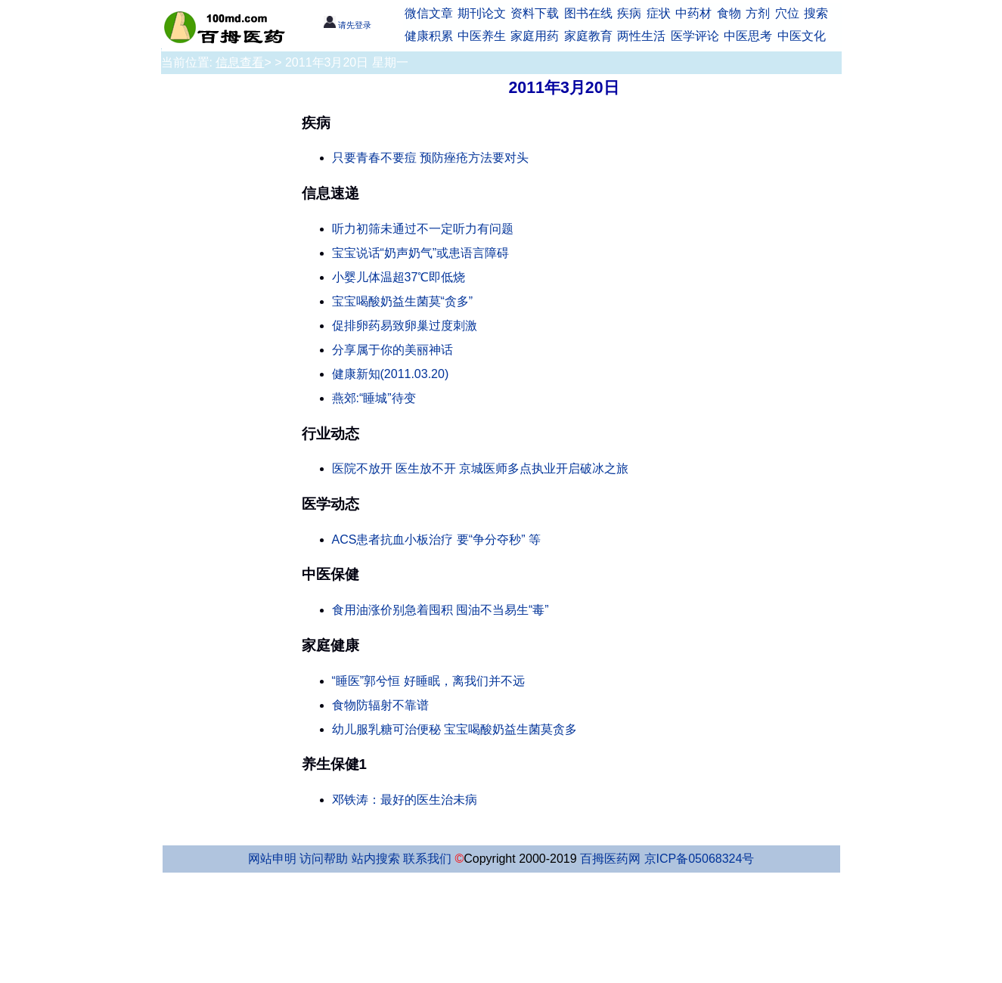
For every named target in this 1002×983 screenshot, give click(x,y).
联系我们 (427, 858)
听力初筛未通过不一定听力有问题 (422, 228)
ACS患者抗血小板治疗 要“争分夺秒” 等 (436, 539)
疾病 (629, 13)
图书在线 (588, 13)
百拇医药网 (610, 858)
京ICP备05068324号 (699, 858)
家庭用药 (534, 35)
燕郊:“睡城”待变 (374, 398)
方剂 (758, 13)
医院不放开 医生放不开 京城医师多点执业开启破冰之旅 (480, 468)
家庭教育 (588, 35)
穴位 (787, 13)
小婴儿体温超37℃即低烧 (399, 277)
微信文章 (429, 13)
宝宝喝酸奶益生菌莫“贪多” (402, 301)
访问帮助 (323, 858)
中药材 (693, 13)
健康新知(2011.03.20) (390, 373)
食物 (729, 13)
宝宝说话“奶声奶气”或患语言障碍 (421, 253)
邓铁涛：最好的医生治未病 (404, 799)
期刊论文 (482, 13)
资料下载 (534, 13)
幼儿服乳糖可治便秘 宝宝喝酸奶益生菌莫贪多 (454, 729)
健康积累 (429, 35)
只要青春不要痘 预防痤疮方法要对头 (430, 157)
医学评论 (695, 35)
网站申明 (272, 858)
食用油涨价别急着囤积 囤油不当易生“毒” (440, 609)
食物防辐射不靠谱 (380, 705)
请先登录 (347, 24)
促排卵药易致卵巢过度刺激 (404, 325)
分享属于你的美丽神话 (392, 349)
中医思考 (748, 35)
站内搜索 (376, 858)
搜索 (816, 13)
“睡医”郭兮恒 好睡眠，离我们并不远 (428, 680)
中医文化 (801, 35)
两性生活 (641, 35)
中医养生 (482, 35)
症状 (659, 13)
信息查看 (240, 62)
